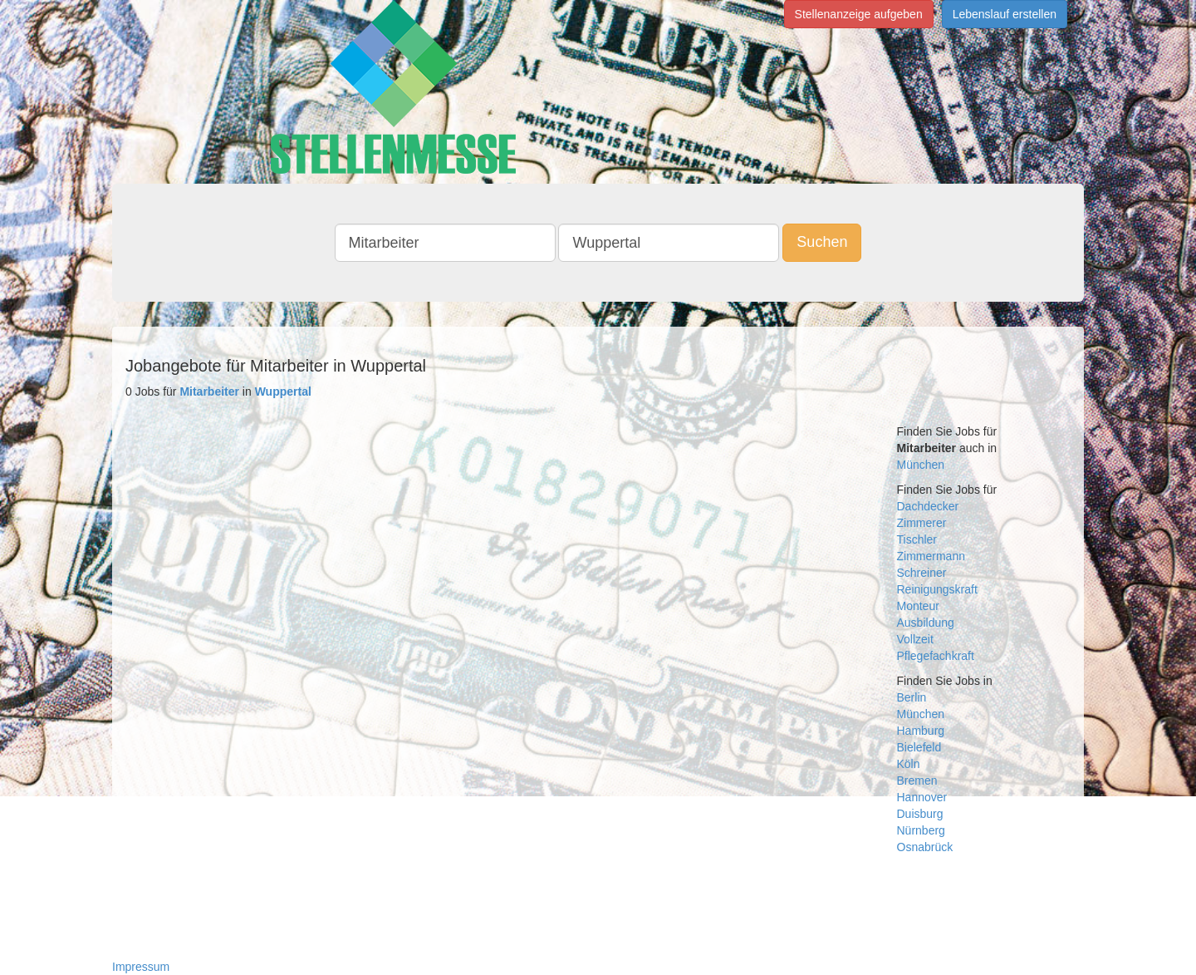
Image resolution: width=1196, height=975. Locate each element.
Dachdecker (928, 506)
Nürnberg (921, 830)
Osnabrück (925, 847)
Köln (908, 764)
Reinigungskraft (937, 589)
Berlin (912, 697)
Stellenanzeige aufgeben (859, 14)
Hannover (922, 797)
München (921, 464)
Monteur (918, 606)
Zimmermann (931, 556)
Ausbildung (925, 622)
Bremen (917, 780)
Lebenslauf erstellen (1004, 14)
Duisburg (920, 813)
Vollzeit (915, 639)
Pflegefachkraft (935, 655)
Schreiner (922, 572)
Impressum (140, 966)
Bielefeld (919, 747)
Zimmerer (922, 522)
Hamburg (921, 730)
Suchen (822, 242)
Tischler (917, 539)
